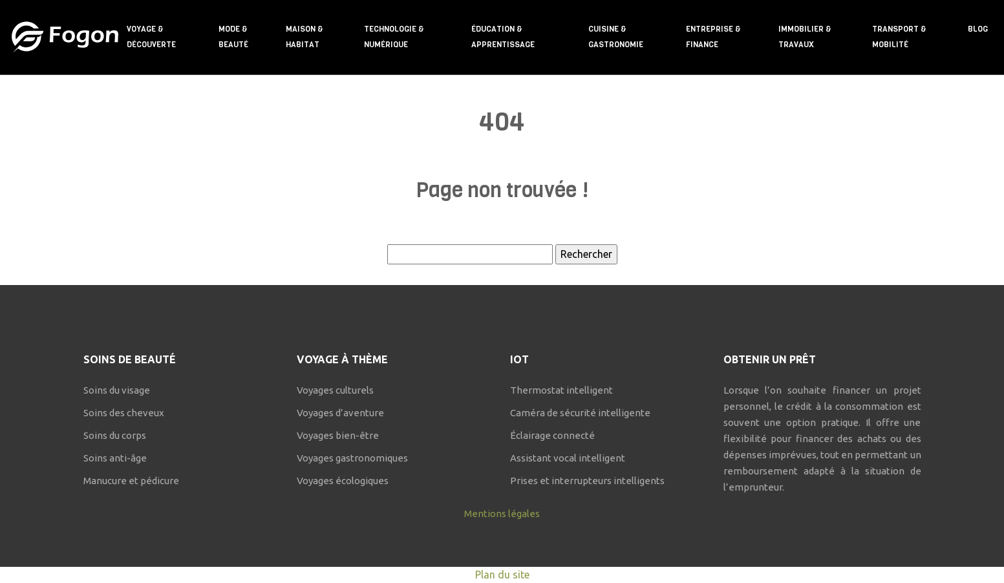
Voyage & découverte (151, 37)
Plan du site (502, 574)
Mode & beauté (233, 37)
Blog (978, 29)
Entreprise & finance (713, 37)
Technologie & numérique (394, 37)
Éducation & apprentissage (503, 37)
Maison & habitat (304, 37)
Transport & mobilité (899, 37)
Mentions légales (502, 513)
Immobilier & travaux (804, 37)
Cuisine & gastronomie (615, 37)
